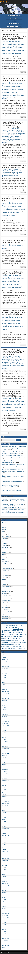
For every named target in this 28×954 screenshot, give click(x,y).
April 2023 (4, 737)
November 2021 (5, 776)
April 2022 (4, 764)
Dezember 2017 (5, 883)
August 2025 (4, 673)
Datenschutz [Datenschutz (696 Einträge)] (17, 630)
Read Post (23, 72)
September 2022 (5, 753)
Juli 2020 (4, 812)
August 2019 (4, 837)
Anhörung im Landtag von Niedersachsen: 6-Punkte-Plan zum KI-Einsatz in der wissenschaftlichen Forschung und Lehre (14, 37)
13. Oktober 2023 (17, 275)
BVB (3, 531)
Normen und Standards (11, 50)
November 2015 (5, 940)
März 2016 (4, 931)
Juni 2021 (4, 787)
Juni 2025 (4, 677)
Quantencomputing (14, 94)
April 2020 (4, 819)
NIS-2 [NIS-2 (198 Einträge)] (13, 644)
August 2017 (4, 892)
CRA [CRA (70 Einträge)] (2, 628)
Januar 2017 (4, 908)
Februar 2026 (5, 659)
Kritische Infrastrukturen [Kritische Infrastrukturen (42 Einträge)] (15, 642)
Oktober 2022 (5, 750)
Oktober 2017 (5, 888)
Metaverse (8, 91)
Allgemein (9, 43)
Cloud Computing (5, 536)
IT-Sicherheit (16, 49)
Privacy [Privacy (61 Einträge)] (3, 646)
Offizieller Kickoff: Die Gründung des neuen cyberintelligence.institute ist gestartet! (13, 198)
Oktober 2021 (5, 778)
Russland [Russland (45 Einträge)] (15, 646)
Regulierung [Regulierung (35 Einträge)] (10, 646)
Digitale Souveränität (19, 85)
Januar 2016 (4, 936)
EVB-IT (3, 557)
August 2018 (4, 865)
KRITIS (16, 89)
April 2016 (4, 929)
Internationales (10, 49)
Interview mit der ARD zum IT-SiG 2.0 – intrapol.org (13, 504)
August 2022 (4, 755)
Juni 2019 (4, 842)
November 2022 (5, 748)
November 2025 (5, 666)
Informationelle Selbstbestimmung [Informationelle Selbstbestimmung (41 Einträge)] (17, 636)
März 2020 (4, 821)
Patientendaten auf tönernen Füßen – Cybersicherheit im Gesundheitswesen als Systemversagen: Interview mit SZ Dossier (14, 448)
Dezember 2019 (5, 828)
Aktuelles (5, 43)
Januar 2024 (4, 716)
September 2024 (5, 698)
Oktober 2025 (5, 668)
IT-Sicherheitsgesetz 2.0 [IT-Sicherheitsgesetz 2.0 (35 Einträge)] (13, 640)
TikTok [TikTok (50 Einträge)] (18, 646)
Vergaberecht (4, 53)
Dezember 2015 (5, 938)
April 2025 (4, 682)
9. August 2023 (16, 356)
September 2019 (5, 835)
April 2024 (4, 709)
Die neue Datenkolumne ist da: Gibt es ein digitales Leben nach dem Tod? (14, 166)
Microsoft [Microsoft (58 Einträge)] (9, 644)
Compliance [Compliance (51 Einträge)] (23, 625)
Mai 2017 (4, 899)
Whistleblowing (18, 53)
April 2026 (4, 654)
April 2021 (4, 792)
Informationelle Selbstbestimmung (15, 47)
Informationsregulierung (15, 173)
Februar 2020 (5, 824)
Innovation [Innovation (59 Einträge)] (3, 638)
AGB (3, 522)
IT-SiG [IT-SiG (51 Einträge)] (20, 640)
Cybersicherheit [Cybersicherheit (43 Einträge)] (21, 628)
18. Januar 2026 (16, 41)
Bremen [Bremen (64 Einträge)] (10, 625)
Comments (5, 55)
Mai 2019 (4, 844)
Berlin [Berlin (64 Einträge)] (4, 625)
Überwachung (5, 95)
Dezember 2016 (5, 910)
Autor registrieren (14, 18)
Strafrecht (15, 137)
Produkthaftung (20, 50)
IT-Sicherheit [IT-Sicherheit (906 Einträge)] (12, 638)
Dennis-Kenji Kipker (7, 41)
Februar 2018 (5, 878)
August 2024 (4, 700)
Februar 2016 (5, 933)
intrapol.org (3, 1)
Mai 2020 (4, 817)
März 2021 (4, 794)
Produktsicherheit (5, 52)
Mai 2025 (4, 680)
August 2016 (4, 920)
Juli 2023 (4, 730)
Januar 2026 (4, 661)
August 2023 (4, 728)
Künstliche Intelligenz (13, 175)
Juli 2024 (4, 702)
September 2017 (5, 890)
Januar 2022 (4, 771)
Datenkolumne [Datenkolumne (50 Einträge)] (8, 630)
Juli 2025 (4, 675)
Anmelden (14, 21)
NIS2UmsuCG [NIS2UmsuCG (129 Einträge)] (19, 644)
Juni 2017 (4, 897)
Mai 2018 (4, 872)
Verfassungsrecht (20, 95)
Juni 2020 (4, 814)
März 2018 (4, 876)
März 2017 (4, 904)
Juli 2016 (4, 922)
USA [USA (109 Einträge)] (24, 646)
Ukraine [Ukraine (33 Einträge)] (21, 646)
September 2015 (5, 945)
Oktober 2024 (5, 696)
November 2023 (5, 721)
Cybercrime (4, 85)
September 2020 (5, 808)
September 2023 (5, 725)
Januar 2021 (4, 798)
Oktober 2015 (5, 943)
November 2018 (5, 858)
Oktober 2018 (5, 860)
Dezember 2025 (5, 664)
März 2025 (4, 684)
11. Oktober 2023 (17, 316)
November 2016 (5, 913)
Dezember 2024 (5, 691)
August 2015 (4, 947)
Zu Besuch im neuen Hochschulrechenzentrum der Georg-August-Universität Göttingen (13, 240)
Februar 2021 (5, 796)
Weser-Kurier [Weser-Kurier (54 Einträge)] (16, 648)
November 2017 (5, 885)
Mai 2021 (4, 789)
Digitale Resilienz (16, 44)
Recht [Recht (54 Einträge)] (6, 646)
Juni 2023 (4, 732)
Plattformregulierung (6, 92)
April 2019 (4, 846)
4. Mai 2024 (15, 169)
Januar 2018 (4, 881)
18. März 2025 (16, 82)
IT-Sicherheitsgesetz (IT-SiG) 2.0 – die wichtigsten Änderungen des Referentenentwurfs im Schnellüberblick (14, 512)
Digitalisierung (11, 46)
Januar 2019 (4, 853)
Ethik (15, 46)
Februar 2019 (5, 851)
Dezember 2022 (5, 746)
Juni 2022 (4, 760)
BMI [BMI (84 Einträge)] (7, 625)
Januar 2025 (4, 689)
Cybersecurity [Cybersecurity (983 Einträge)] (10, 627)
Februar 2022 (5, 769)
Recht (11, 52)
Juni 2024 (4, 705)
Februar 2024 (5, 714)
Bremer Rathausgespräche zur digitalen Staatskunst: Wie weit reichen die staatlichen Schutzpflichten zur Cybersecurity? (13, 394)
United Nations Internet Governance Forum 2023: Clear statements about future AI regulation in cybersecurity (13, 312)
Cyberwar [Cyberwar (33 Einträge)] (3, 630)
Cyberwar (9, 131)
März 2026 (4, 657)
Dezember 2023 (5, 718)
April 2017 (4, 901)
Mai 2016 (4, 927)
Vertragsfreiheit (11, 53)
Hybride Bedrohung (6, 563)
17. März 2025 (16, 128)
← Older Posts (4, 433)
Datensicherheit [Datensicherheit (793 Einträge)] (8, 632)
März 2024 (4, 712)
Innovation (4, 49)
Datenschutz (9, 44)
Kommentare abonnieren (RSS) (14, 26)
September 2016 (5, 917)
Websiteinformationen (13, 15)
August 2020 (4, 810)
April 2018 (4, 874)
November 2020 (5, 803)
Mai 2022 (4, 762)
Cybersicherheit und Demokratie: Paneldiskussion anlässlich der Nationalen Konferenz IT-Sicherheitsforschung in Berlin (12, 124)
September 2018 (5, 863)
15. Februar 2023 (17, 398)
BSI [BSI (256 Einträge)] (13, 625)
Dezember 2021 (5, 773)
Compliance (19, 83)
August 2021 (4, 782)
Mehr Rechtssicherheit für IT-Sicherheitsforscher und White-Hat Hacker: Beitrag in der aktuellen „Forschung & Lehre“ (13, 352)
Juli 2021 (4, 785)
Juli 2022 (4, 757)
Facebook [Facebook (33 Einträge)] (8, 636)
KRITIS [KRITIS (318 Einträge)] (7, 642)
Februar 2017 (5, 906)
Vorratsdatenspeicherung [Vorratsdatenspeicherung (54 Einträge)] (6, 648)
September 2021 (5, 780)
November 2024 (5, 693)
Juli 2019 (4, 840)
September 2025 (5, 670)
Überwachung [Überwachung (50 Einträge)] (22, 648)
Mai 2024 (4, 707)
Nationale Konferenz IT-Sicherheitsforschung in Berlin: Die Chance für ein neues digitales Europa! (14, 78)
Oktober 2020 (5, 805)
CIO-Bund (19, 43)
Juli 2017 (4, 895)
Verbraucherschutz (17, 52)
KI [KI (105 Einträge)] (4, 642)
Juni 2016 (4, 924)
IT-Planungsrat (5, 575)
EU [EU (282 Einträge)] (5, 636)
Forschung (19, 46)
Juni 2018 (4, 869)
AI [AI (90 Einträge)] (2, 625)
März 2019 (4, 849)
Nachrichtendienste (15, 209)
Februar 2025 (5, 686)
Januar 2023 (4, 744)
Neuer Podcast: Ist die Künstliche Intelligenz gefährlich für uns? (12, 273)
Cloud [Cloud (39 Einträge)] (20, 625)
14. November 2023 (17, 244)
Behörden (14, 43)
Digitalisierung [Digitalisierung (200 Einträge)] (18, 634)
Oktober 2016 (5, 915)
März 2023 (4, 739)
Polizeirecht (13, 324)
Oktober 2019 (5, 833)
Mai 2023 (4, 734)
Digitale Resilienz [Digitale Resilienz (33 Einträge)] (19, 632)
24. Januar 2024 (16, 202)
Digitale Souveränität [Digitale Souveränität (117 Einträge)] (7, 634)
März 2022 (4, 766)
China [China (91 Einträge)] (16, 625)
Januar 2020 (4, 826)
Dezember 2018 (5, 856)
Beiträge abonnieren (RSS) (14, 23)
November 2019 (5, 831)
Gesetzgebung (5, 47)
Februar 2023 (5, 741)
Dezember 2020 (5, 801)
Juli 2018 (4, 867)
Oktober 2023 (5, 723)
